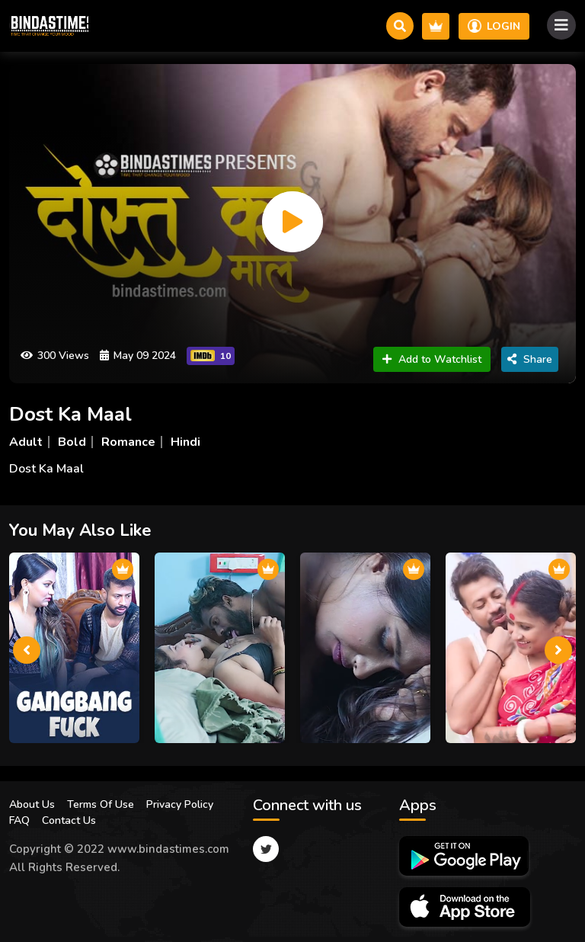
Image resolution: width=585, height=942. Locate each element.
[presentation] (26, 650)
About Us (32, 804)
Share (529, 359)
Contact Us (69, 820)
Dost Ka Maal (70, 414)
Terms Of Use (100, 804)
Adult (26, 442)
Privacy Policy (179, 804)
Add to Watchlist (431, 359)
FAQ (19, 820)
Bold (72, 442)
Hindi (185, 442)
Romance (128, 442)
